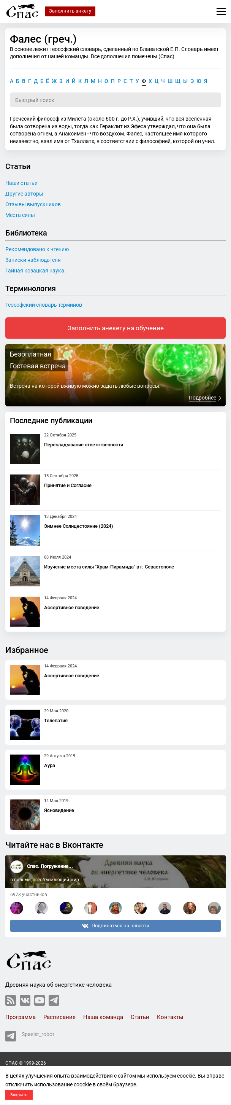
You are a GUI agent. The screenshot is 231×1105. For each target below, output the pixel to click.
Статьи (140, 1017)
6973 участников (28, 894)
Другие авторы (24, 194)
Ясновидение (59, 810)
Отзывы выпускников (33, 204)
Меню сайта (221, 11)
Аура (49, 765)
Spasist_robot (29, 1036)
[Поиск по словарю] (115, 99)
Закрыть (18, 1094)
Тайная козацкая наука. (35, 270)
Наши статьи (21, 183)
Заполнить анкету (70, 11)
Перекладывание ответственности (83, 444)
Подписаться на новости (115, 925)
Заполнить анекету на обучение (116, 328)
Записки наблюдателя (33, 260)
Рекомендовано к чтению (37, 249)
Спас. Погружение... (50, 866)
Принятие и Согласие (68, 485)
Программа (20, 1017)
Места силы (20, 215)
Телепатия (56, 720)
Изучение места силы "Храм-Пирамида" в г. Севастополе (109, 567)
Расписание (59, 1017)
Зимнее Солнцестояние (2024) (78, 526)
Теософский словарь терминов (43, 305)
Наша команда (103, 1017)
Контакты (170, 1017)
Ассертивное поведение (71, 607)
